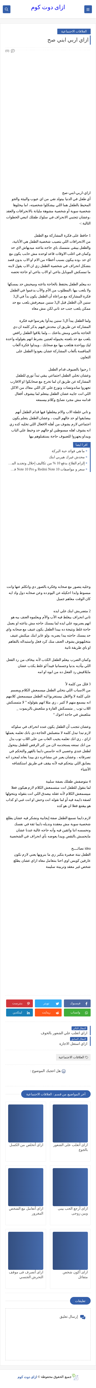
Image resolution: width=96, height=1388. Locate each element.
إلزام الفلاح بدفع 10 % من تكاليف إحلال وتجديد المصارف (46, 463)
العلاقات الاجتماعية (74, 31)
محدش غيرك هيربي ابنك (67, 457)
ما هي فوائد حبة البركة (68, 451)
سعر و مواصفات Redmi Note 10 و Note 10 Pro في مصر (46, 469)
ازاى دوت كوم (48, 7)
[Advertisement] (48, 102)
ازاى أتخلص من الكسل (26, 1145)
